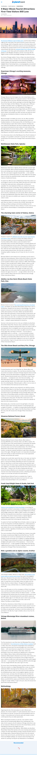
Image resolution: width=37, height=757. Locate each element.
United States (20, 6)
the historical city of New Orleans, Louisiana (22, 644)
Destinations (4, 6)
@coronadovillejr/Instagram (30, 301)
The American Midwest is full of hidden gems (12, 40)
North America (11, 6)
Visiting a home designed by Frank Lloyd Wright (13, 507)
